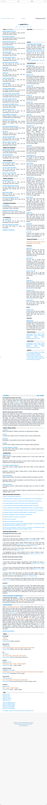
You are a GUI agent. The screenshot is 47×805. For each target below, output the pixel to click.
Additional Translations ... (9, 230)
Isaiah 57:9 (29, 248)
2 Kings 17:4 (29, 102)
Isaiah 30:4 (17, 402)
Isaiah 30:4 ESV (6, 697)
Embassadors (29, 335)
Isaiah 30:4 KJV (6, 700)
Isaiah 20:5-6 (29, 197)
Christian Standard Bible (9, 88)
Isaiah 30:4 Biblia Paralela (9, 704)
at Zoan (40, 50)
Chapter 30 (9, 18)
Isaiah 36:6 (29, 145)
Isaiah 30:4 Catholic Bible (9, 708)
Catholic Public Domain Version (11, 185)
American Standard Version (10, 99)
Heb (31, 26)
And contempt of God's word (34, 355)
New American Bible (8, 192)
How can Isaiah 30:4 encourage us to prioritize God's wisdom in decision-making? (23, 507)
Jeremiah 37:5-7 (30, 125)
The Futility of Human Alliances (11, 465)
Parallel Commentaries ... (9, 631)
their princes (33, 50)
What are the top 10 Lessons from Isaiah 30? (15, 516)
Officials (28, 337)
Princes (36, 337)
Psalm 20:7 (26, 576)
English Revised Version (9, 109)
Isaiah (5, 18)
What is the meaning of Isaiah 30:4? (12, 496)
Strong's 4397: (6, 673)
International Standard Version (10, 126)
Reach (42, 337)
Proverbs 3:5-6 (32, 576)
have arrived (36, 51)
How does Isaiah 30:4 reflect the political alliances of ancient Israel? (20, 512)
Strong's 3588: (6, 641)
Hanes (5, 443)
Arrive (35, 334)
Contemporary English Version (10, 104)
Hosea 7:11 (29, 95)
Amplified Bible (6, 83)
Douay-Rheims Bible (8, 180)
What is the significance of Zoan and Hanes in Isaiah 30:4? (18, 514)
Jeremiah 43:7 (30, 309)
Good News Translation (9, 119)
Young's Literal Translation (9, 167)
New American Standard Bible (10, 62)
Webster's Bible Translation (10, 142)
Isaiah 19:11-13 (30, 177)
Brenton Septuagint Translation (11, 224)
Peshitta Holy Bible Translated (10, 210)
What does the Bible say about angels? (13, 521)
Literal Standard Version (9, 162)
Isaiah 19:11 (29, 280)
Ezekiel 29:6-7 (29, 163)
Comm (27, 26)
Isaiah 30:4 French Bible (8, 707)
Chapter (42, 395)
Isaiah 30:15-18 (6, 580)
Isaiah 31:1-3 (20, 549)
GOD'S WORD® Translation (10, 114)
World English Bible (8, 155)
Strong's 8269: (6, 649)
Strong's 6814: (6, 665)
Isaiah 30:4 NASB (7, 698)
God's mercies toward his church (35, 356)
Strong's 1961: (6, 657)
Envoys (36, 335)
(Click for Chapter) (9, 29)
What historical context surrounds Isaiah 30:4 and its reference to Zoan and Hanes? (24, 510)
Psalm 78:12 (36, 540)
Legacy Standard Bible (8, 78)
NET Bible (5, 131)
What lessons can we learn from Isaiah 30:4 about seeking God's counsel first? (22, 501)
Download (42, 60)
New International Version (9, 31)
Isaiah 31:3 (29, 212)
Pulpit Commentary (7, 604)
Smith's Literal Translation (9, 173)
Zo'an (38, 338)
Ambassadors (29, 334)
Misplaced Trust (7, 455)
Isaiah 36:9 (29, 223)
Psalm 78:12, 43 (13, 612)
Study (23, 26)
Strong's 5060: (6, 681)
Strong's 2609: (6, 689)
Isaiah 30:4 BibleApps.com (9, 702)
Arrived (39, 334)
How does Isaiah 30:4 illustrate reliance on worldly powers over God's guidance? (23, 498)
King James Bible (7, 52)
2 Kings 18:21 (29, 86)
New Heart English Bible (9, 137)
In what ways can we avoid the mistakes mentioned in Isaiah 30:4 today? (21, 505)
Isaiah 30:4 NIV (6, 694)
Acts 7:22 (28, 232)
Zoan (35, 338)
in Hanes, (42, 51)
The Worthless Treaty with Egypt (34, 44)
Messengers (41, 335)
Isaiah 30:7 (12, 574)
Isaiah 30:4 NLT (6, 695)
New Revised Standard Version (10, 197)
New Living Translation (8, 36)
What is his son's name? (10, 519)
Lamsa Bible (6, 205)
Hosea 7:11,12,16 (30, 271)
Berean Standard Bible (8, 47)
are (37, 50)
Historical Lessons (7, 484)
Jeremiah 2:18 (30, 65)
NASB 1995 (5, 67)
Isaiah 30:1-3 (33, 545)
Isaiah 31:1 (29, 114)
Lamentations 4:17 (31, 155)
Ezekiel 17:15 (29, 74)
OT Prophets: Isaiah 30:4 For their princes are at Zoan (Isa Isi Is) (18, 710)
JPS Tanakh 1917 (7, 219)
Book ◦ (38, 395)
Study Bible (6, 395)
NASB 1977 (5, 73)
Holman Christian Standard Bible (11, 93)
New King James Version (9, 57)
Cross (20, 26)
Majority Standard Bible (9, 149)
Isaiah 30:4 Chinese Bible (9, 705)
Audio (16, 26)
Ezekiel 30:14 (29, 300)
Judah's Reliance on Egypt (10, 447)
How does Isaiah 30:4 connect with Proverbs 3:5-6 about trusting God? (21, 503)
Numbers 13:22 (30, 290)
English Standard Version (9, 41)
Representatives (30, 338)
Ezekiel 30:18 (29, 320)
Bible (2, 18)
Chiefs (42, 334)
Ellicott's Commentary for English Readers (13, 595)
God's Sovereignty (7, 475)
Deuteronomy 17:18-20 (23, 544)
